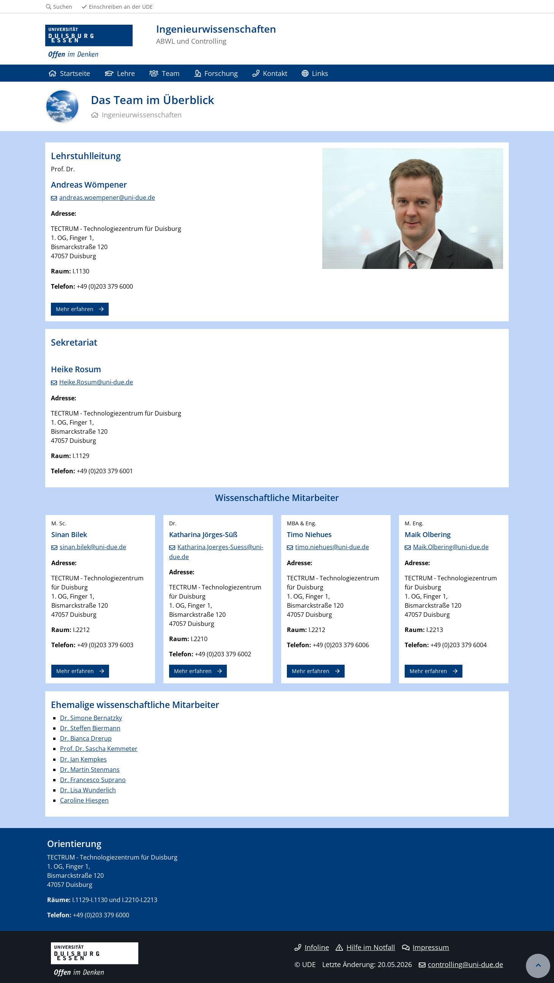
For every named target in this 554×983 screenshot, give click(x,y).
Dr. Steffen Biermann (90, 728)
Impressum (426, 947)
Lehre (120, 73)
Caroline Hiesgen (84, 800)
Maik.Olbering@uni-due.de (451, 547)
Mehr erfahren (74, 309)
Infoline (311, 947)
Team (164, 73)
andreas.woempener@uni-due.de (107, 197)
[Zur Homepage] (89, 42)
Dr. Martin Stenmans (90, 769)
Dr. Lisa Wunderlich (88, 790)
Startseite (69, 73)
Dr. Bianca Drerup (86, 738)
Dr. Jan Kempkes (83, 759)
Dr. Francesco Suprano (93, 780)
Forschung (216, 73)
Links (315, 73)
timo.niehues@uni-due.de (332, 547)
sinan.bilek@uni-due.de (93, 547)
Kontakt (269, 73)
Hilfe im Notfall (365, 947)
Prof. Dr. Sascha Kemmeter (99, 748)
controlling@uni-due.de (465, 964)
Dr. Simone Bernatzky (91, 718)
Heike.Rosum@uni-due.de (96, 382)
